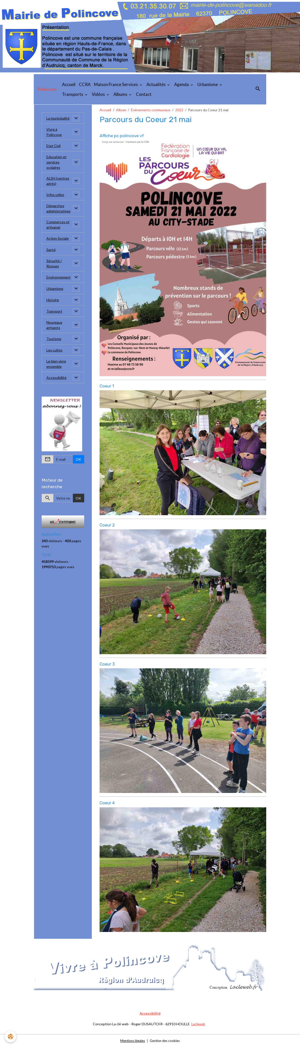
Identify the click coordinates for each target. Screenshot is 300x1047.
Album (121, 110)
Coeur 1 (107, 386)
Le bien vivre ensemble (56, 364)
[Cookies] (10, 1036)
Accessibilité (56, 377)
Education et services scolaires (56, 162)
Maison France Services (116, 84)
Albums (120, 94)
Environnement (58, 277)
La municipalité (58, 118)
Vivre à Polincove (54, 132)
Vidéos (99, 94)
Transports (73, 94)
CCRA (85, 84)
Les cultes (54, 350)
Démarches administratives (58, 208)
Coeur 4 (107, 802)
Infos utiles (55, 194)
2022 (179, 110)
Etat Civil (53, 146)
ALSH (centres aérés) (57, 181)
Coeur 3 (107, 664)
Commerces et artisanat (58, 224)
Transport (54, 311)
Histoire (52, 300)
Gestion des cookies (166, 1040)
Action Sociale (57, 238)
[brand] (47, 89)
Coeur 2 (107, 525)
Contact (144, 94)
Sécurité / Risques (54, 263)
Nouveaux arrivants (54, 325)
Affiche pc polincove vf (122, 135)
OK (78, 459)
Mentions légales (131, 1040)
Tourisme (53, 339)
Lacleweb (198, 1024)
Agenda (182, 84)
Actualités (156, 84)
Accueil (68, 84)
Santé (51, 249)
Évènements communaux (150, 110)
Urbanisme (208, 84)
